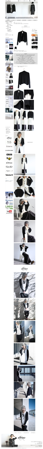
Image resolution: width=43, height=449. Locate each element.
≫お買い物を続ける (33, 432)
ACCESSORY (24, 20)
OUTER (8, 20)
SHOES (35, 20)
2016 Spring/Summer (25, 23)
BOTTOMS (18, 20)
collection (21, 23)
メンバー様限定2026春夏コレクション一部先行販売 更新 (9, 31)
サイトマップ (7, 128)
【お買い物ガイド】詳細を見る (38, 446)
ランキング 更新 (9, 27)
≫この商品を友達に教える (26, 432)
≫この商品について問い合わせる (17, 432)
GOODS (29, 20)
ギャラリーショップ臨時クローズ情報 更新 (9, 25)
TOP (14, 22)
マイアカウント (7, 130)
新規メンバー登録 (8, 129)
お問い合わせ (7, 133)
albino (8, 1)
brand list (16, 23)
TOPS (13, 20)
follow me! (12, 180)
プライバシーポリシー (8, 132)
